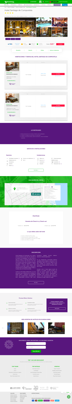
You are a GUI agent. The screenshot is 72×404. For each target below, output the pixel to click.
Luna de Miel (22, 398)
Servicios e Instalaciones (54, 50)
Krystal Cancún (36, 375)
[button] (29, 5)
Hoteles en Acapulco (13, 401)
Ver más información (11, 80)
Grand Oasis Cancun (36, 368)
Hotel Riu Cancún (36, 374)
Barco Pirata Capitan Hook (15, 375)
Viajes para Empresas (23, 396)
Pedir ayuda (57, 308)
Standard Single (9, 104)
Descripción (18, 50)
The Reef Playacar (57, 374)
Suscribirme (36, 351)
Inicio (5, 7)
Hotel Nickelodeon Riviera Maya (36, 372)
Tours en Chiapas (13, 400)
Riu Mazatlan (36, 370)
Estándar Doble (9, 72)
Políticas (42, 50)
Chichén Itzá (15, 374)
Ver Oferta (60, 44)
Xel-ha (15, 370)
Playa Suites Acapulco (57, 375)
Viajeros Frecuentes (23, 394)
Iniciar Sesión (55, 1)
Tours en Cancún (13, 398)
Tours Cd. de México (13, 397)
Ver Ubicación (30, 16)
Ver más (36, 282)
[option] (15, 328)
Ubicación (30, 50)
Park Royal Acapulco (57, 372)
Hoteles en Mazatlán (13, 396)
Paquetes (21, 400)
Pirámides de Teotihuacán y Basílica (15, 372)
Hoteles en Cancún (13, 394)
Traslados (21, 401)
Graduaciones (22, 397)
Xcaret (15, 368)
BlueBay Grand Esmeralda (56, 370)
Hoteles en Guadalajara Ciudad (20, 7)
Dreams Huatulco (57, 368)
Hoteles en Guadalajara (11, 7)
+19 (65, 32)
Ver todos (36, 170)
